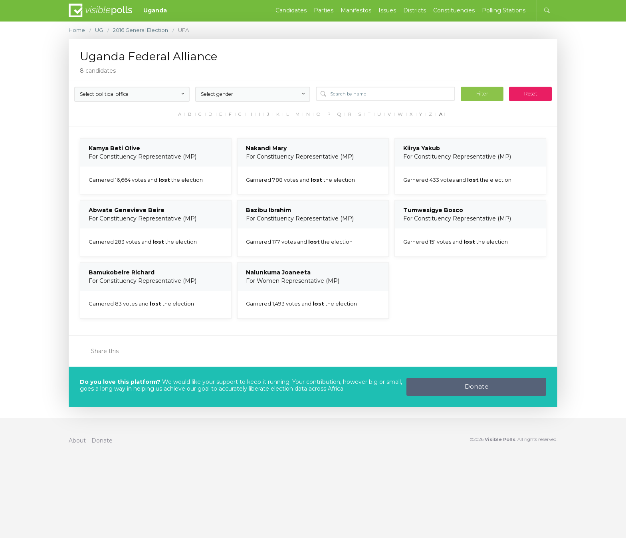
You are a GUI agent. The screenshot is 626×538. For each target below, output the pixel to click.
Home (77, 30)
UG (99, 30)
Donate (477, 386)
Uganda (155, 10)
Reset (530, 94)
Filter (482, 94)
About (77, 440)
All (442, 114)
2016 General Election (140, 30)
